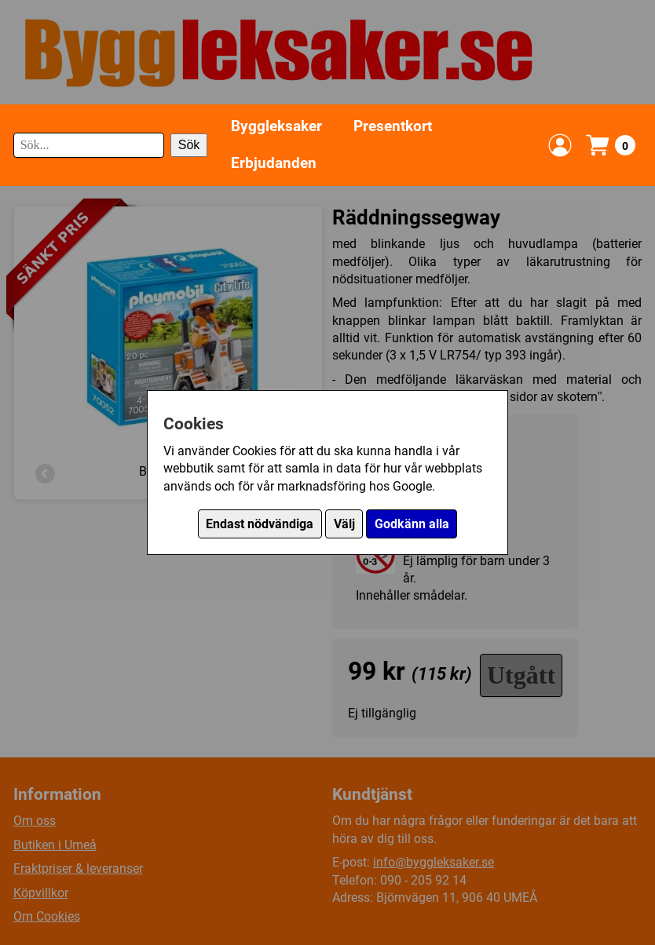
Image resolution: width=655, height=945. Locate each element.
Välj (344, 523)
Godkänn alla (412, 523)
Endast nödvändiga (259, 523)
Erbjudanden (274, 163)
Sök (189, 144)
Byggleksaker (276, 126)
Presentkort (392, 126)
